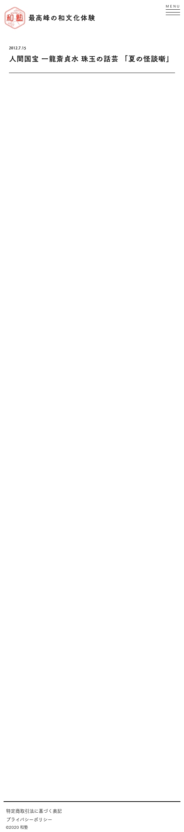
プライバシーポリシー (29, 819)
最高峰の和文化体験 (62, 18)
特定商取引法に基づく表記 (34, 810)
